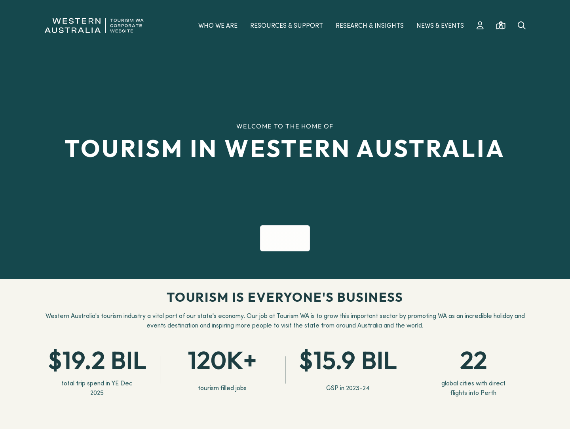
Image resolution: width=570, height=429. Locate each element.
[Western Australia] (94, 24)
